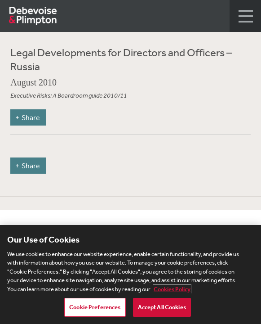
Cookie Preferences (94, 307)
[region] (130, 274)
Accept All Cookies (162, 307)
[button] (245, 16)
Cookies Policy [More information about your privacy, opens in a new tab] (172, 289)
